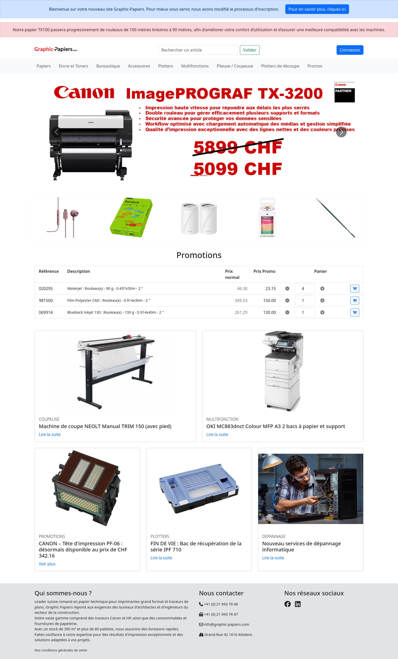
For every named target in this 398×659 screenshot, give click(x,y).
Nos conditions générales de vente (61, 650)
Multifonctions (195, 66)
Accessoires (139, 66)
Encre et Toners (73, 66)
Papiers (44, 66)
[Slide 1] (194, 175)
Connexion (350, 50)
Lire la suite (50, 434)
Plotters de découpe (280, 66)
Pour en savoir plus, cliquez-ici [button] (317, 9)
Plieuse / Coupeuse (235, 66)
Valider (249, 50)
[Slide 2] (203, 175)
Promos (314, 66)
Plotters (165, 66)
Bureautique (108, 66)
